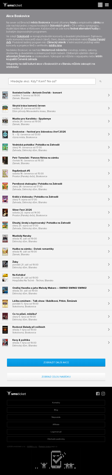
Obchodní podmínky (56, 439)
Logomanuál (56, 432)
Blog (56, 410)
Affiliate (56, 424)
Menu (107, 5)
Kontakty (56, 402)
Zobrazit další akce (56, 362)
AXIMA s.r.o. (32, 446)
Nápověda (56, 417)
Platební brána (45, 446)
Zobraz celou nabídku (56, 376)
